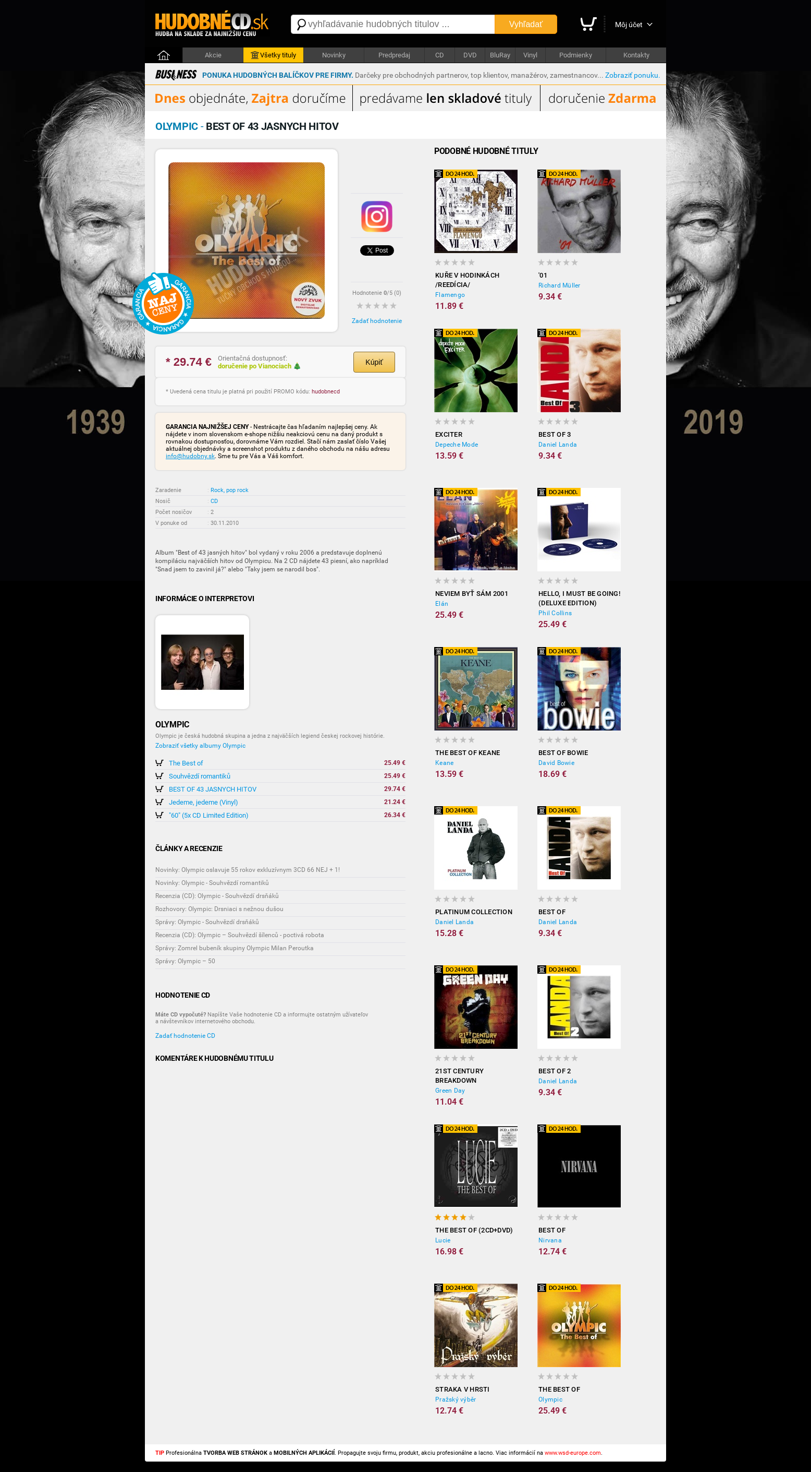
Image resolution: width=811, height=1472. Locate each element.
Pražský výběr (455, 1399)
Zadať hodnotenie (377, 321)
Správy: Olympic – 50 (185, 961)
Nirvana (550, 1240)
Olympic (550, 1399)
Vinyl (530, 55)
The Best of (186, 763)
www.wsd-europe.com (573, 1453)
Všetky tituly (273, 55)
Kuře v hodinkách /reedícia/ (467, 280)
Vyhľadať (526, 24)
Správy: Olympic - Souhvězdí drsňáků (207, 922)
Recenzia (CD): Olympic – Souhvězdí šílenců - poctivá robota (239, 935)
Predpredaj (394, 55)
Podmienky (575, 55)
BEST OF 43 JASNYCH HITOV (212, 789)
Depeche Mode (456, 444)
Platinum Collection (473, 912)
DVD (470, 55)
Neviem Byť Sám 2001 (471, 593)
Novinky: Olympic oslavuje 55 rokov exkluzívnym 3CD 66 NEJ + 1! (247, 869)
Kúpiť (374, 362)
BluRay (500, 55)
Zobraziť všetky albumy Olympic (200, 745)
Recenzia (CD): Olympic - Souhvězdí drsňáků (217, 896)
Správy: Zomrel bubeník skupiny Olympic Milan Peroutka (234, 948)
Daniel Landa (557, 444)
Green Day (450, 1090)
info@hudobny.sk (190, 456)
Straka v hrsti (462, 1389)
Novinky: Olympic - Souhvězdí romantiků (212, 883)
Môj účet (629, 24)
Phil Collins (555, 613)
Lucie (442, 1240)
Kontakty (636, 55)
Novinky (334, 55)
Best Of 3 (554, 434)
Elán (441, 603)
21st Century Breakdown (459, 1075)
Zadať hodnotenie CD (185, 1035)
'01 (542, 275)
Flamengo (450, 294)
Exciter (448, 434)
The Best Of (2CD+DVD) (474, 1230)
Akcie (213, 55)
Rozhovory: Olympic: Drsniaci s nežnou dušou (219, 909)
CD (439, 55)
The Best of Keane (467, 753)
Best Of (552, 912)
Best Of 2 (554, 1071)
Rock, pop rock (230, 490)
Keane (444, 763)
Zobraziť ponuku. (632, 75)
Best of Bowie (563, 753)
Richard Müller (559, 285)
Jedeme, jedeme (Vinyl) (203, 802)
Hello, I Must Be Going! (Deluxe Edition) (579, 598)
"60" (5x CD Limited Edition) (209, 815)
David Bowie (556, 763)
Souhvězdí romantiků (199, 776)
